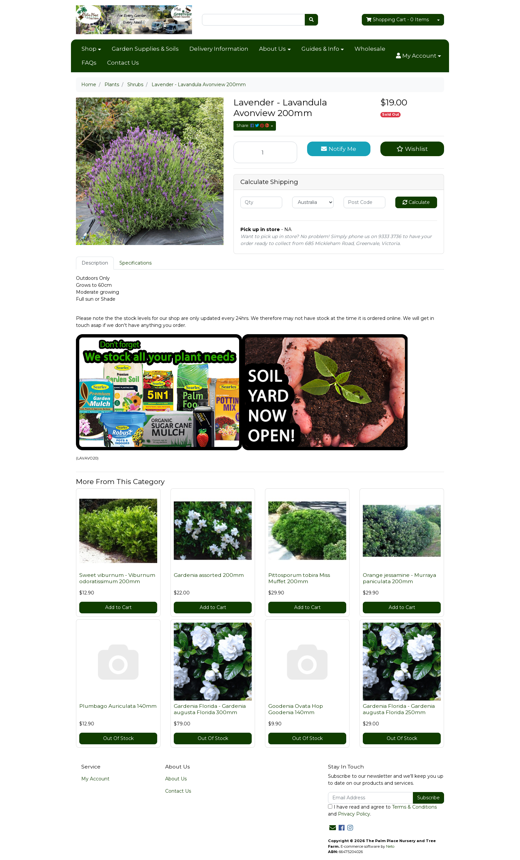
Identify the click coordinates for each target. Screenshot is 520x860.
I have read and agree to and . (382, 810)
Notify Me (338, 148)
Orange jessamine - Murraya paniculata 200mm (399, 578)
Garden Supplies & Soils (145, 48)
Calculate (416, 202)
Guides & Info (320, 48)
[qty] (261, 202)
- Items (397, 19)
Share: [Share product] (253, 125)
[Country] (313, 202)
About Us (272, 48)
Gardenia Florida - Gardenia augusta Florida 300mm (210, 709)
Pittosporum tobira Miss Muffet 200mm (299, 578)
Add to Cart (118, 607)
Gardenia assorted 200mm (209, 575)
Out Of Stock (118, 738)
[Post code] (364, 202)
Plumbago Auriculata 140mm (118, 706)
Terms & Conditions (414, 807)
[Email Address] (370, 798)
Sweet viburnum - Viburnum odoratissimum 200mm (117, 578)
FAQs (89, 62)
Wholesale (370, 48)
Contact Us (123, 62)
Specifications (135, 263)
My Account (95, 779)
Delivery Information (218, 48)
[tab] (95, 263)
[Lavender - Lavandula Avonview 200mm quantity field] (265, 152)
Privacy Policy (354, 814)
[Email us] (332, 828)
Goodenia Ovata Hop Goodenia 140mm (295, 709)
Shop (89, 48)
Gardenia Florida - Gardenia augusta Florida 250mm (399, 709)
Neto (390, 846)
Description (95, 263)
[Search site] (311, 20)
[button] (418, 56)
